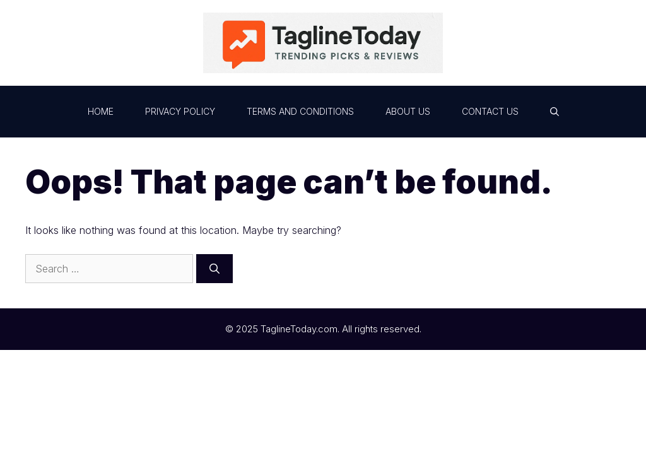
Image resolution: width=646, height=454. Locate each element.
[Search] (214, 268)
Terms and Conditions (300, 111)
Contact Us (490, 111)
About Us (407, 111)
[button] (554, 111)
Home (101, 111)
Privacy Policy (180, 111)
